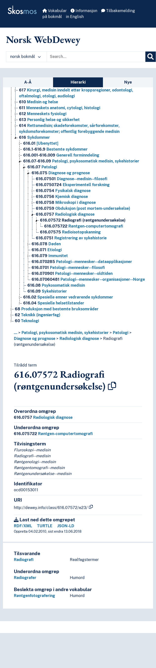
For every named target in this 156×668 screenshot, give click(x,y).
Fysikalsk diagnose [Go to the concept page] (63, 190)
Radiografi (24, 559)
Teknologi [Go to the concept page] (27, 320)
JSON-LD (65, 526)
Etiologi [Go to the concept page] (47, 249)
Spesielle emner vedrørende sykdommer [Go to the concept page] (68, 297)
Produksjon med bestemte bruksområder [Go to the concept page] (56, 309)
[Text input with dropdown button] (96, 56)
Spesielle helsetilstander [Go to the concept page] (53, 303)
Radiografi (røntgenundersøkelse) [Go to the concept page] (82, 220)
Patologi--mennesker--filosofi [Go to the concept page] (68, 267)
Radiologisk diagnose (79, 338)
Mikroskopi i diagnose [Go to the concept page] (66, 202)
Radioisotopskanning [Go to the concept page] (70, 232)
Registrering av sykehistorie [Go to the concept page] (71, 238)
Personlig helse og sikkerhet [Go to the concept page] (49, 119)
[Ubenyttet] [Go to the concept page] (40, 143)
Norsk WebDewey (43, 39)
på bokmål (52, 16)
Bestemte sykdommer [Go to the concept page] (55, 149)
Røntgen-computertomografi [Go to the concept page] (83, 226)
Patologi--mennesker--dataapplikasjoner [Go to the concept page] (82, 261)
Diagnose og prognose (34, 338)
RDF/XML (23, 526)
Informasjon (84, 10)
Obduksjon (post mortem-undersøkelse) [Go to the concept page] (83, 208)
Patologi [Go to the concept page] (42, 167)
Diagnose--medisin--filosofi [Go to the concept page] (71, 178)
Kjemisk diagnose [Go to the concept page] (62, 196)
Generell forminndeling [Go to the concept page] (61, 155)
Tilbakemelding (118, 10)
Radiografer (25, 577)
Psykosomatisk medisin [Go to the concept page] (56, 285)
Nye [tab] (128, 82)
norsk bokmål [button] (25, 56)
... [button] (15, 332)
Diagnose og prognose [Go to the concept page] (61, 173)
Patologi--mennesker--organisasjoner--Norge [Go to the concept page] (88, 279)
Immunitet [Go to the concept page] (50, 255)
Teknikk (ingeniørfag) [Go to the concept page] (37, 315)
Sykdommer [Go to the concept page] (34, 137)
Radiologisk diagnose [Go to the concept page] (65, 214)
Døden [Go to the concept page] (46, 244)
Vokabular (54, 10)
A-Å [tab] (28, 82)
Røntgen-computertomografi (53, 433)
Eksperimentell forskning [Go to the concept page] (73, 184)
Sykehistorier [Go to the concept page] (47, 291)
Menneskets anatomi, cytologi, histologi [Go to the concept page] (59, 107)
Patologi (120, 332)
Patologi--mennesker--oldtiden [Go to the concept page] (72, 273)
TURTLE (44, 526)
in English (75, 16)
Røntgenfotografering (34, 595)
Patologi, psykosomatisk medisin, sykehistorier (65, 332)
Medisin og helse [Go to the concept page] (38, 102)
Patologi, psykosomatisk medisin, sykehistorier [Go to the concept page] (81, 161)
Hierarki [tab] (78, 82)
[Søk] (150, 56)
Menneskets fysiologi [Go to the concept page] (42, 113)
